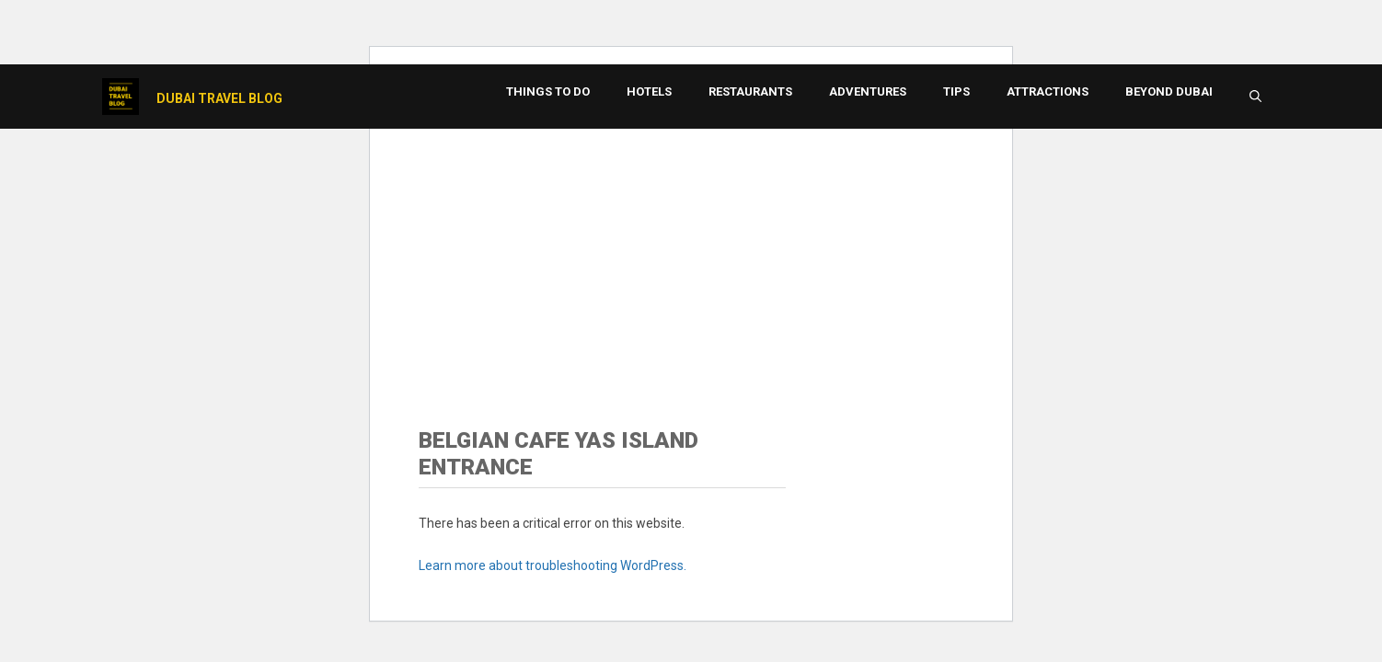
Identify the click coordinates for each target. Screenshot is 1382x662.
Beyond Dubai (1169, 91)
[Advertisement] (691, 253)
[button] (1255, 96)
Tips (956, 91)
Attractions (1047, 91)
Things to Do (548, 91)
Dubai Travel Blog (219, 98)
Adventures (867, 91)
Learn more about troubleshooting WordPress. (552, 565)
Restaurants (750, 91)
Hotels (649, 91)
